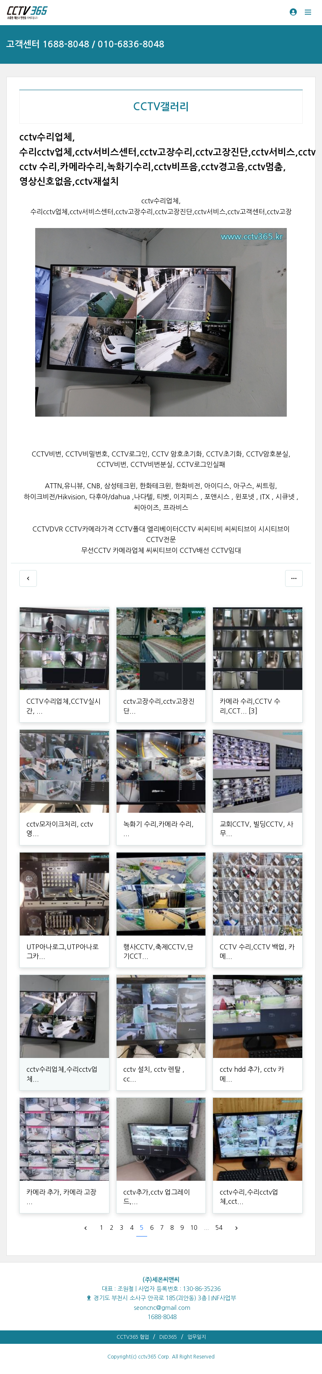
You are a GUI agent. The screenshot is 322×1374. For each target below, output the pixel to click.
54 (219, 1228)
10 (193, 1228)
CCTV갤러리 (161, 107)
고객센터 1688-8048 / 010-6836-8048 (85, 44)
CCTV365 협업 (133, 1337)
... (206, 1228)
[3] (253, 711)
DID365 (168, 1337)
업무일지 (196, 1337)
